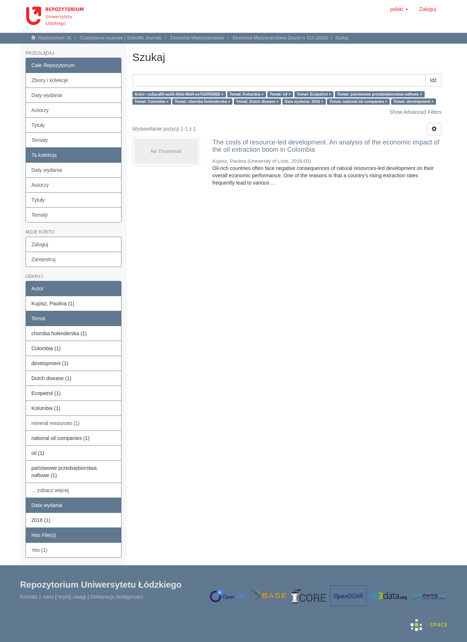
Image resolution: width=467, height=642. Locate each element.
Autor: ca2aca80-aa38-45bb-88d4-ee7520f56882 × (179, 94)
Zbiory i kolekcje (49, 80)
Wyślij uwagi (72, 597)
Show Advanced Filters (415, 112)
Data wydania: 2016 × (304, 101)
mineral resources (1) (55, 423)
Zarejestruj (43, 259)
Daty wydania (46, 95)
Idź (433, 80)
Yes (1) (39, 550)
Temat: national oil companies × (358, 101)
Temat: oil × (280, 94)
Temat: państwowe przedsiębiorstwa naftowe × (379, 94)
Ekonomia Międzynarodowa (197, 37)
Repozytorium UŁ (55, 37)
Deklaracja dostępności (116, 597)
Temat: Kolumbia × (246, 94)
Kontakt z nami (37, 597)
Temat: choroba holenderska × (202, 101)
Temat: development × (413, 101)
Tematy (39, 140)
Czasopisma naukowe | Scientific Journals (121, 37)
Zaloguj (39, 244)
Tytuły (38, 125)
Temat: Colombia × (152, 101)
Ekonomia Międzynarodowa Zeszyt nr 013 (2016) (280, 37)
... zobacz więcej (50, 490)
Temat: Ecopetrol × (314, 94)
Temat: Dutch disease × (257, 101)
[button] (399, 9)
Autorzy (40, 110)
